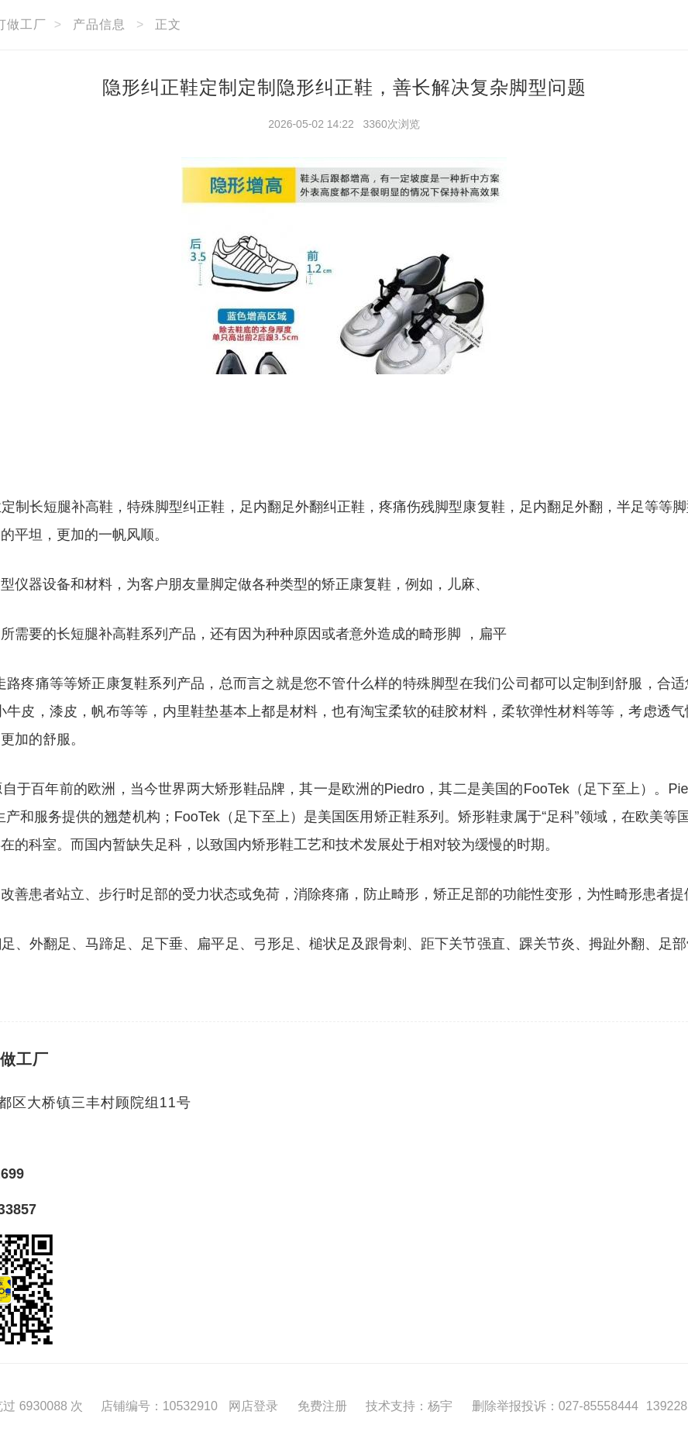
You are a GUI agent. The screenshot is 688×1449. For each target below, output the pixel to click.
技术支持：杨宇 (409, 1406)
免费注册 (322, 1406)
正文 (168, 24)
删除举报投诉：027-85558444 (555, 1406)
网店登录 (253, 1406)
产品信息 (99, 24)
